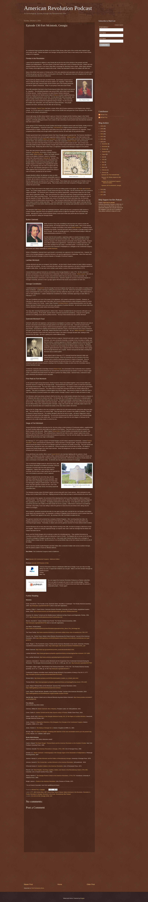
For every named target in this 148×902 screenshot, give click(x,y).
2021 (101, 139)
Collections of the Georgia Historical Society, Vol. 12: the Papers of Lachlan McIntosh (62, 716)
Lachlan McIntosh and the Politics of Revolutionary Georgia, (54, 758)
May (103, 162)
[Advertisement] (59, 867)
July (103, 157)
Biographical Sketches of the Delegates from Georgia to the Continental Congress (59, 722)
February (104, 170)
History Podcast (59, 792)
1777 (31, 792)
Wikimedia (35, 245)
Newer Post (28, 884)
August (104, 154)
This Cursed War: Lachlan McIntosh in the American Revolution (55, 762)
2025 (101, 128)
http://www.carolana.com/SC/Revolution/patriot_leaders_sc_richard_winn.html (56, 678)
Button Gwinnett (76, 227)
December (105, 144)
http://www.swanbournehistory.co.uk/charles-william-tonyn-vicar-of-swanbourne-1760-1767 (62, 632)
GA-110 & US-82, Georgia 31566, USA (41, 796)
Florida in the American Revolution (45, 781)
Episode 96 (47, 158)
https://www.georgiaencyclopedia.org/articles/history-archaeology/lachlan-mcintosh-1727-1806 (63, 653)
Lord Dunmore (58, 127)
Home (59, 884)
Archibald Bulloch (63, 303)
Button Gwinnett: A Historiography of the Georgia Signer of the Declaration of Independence (60, 752)
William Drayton (71, 137)
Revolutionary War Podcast (63, 794)
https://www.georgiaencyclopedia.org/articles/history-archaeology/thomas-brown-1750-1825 (61, 682)
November (105, 146)
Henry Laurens (81, 274)
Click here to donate (32, 574)
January (104, 172)
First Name (102, 33)
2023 (101, 134)
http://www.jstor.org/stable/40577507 (81, 663)
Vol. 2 (44, 728)
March (104, 167)
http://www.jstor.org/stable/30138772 (40, 605)
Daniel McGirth (56, 454)
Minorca (56, 95)
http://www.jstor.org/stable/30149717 (59, 668)
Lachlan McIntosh (52, 248)
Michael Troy (103, 114)
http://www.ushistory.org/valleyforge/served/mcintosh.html (56, 657)
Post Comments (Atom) (37, 888)
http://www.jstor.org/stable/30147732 (36, 623)
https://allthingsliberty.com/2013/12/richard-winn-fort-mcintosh (43, 687)
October (104, 149)
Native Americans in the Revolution (73, 792)
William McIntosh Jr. (80, 330)
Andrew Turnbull (71, 141)
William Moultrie (38, 154)
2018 (101, 192)
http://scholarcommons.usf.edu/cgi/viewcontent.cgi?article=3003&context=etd (55, 611)
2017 (101, 194)
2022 (101, 136)
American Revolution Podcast (58, 8)
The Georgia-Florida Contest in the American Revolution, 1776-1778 (56, 775)
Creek (80, 188)
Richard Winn (56, 431)
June (103, 159)
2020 (101, 141)
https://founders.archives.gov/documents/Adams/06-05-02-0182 (44, 674)
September (105, 151)
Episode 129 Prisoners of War (40, 563)
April (103, 164)
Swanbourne (81, 176)
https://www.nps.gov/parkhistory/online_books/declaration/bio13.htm (55, 649)
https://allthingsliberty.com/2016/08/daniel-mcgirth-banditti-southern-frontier (47, 693)
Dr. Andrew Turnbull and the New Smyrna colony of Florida (50, 712)
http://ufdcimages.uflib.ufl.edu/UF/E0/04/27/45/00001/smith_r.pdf (67, 645)
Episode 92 (40, 288)
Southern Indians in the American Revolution (50, 766)
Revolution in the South (49, 794)
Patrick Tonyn (41, 108)
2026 (101, 126)
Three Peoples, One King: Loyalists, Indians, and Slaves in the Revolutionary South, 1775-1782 (60, 770)
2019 (101, 189)
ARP (45, 792)
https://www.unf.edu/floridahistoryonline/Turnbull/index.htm (46, 617)
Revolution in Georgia (36, 794)
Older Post (91, 884)
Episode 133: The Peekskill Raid (110, 174)
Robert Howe (57, 368)
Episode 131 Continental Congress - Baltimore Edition (44, 559)
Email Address (104, 27)
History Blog (50, 792)
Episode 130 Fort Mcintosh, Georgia (111, 185)
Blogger (82, 898)
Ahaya (39, 209)
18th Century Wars (39, 792)
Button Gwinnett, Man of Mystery (47, 708)
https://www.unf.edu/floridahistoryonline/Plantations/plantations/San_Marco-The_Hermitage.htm (53, 628)
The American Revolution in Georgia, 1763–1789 (51, 749)
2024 (101, 131)
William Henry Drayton (49, 139)
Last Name (102, 38)
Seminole (87, 188)
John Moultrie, (36, 152)
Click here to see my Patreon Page (36, 590)
